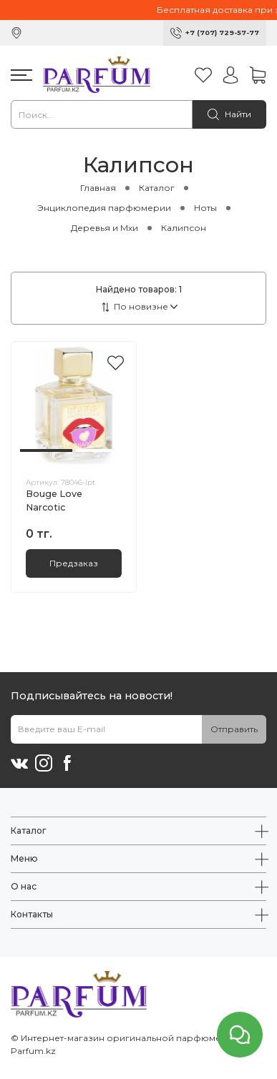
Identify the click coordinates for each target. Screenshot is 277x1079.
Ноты (205, 207)
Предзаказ (73, 563)
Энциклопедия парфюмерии (104, 207)
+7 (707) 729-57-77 (222, 32)
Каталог (157, 187)
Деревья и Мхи (104, 227)
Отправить (234, 729)
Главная (98, 187)
